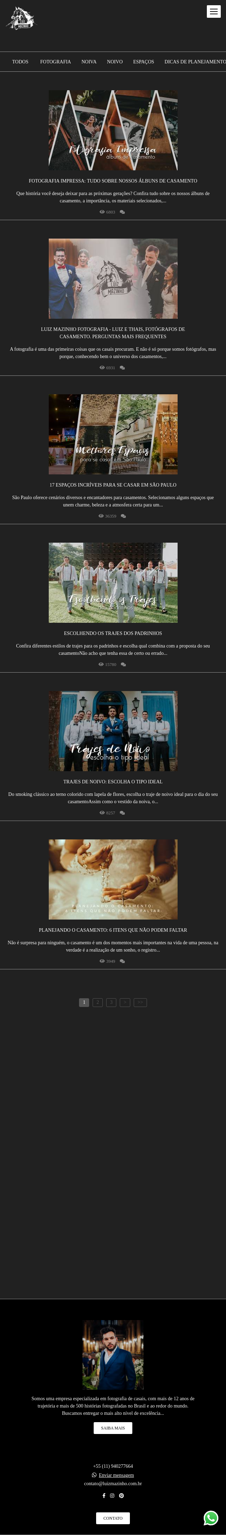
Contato (113, 1518)
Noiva (88, 62)
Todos (20, 62)
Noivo (115, 62)
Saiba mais (113, 1428)
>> (140, 1002)
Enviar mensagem (116, 1475)
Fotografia (55, 62)
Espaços (143, 62)
